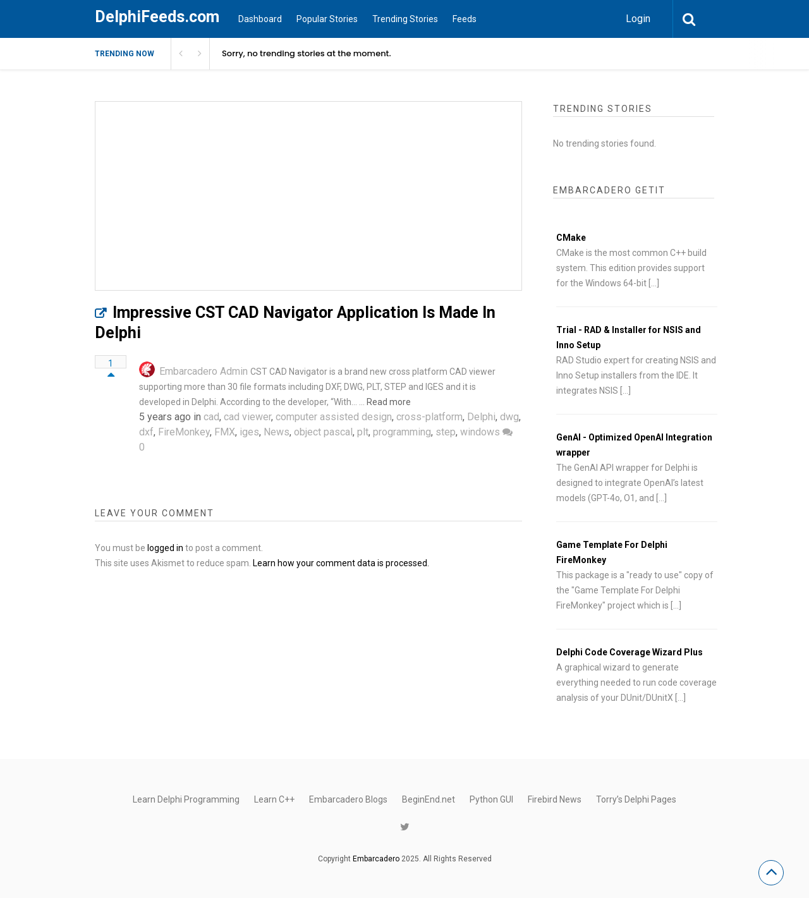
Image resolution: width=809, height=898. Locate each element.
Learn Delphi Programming (186, 799)
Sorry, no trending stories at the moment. (306, 53)
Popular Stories (327, 19)
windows (480, 432)
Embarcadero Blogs (348, 799)
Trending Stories (405, 19)
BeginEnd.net (428, 799)
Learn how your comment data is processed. (341, 563)
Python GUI (491, 799)
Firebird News (554, 799)
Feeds (465, 19)
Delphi (481, 417)
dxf (146, 432)
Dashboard (260, 19)
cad (211, 417)
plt (362, 432)
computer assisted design (334, 417)
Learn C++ (274, 799)
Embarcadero (376, 858)
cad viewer (247, 417)
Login (638, 19)
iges (249, 432)
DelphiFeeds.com (157, 17)
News (276, 432)
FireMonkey (184, 432)
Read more (389, 402)
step (445, 432)
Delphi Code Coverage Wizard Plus (629, 652)
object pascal (323, 432)
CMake (571, 238)
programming (402, 432)
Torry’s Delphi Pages (636, 799)
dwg (509, 417)
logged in (165, 548)
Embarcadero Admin (203, 371)
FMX (224, 432)
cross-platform (429, 417)
